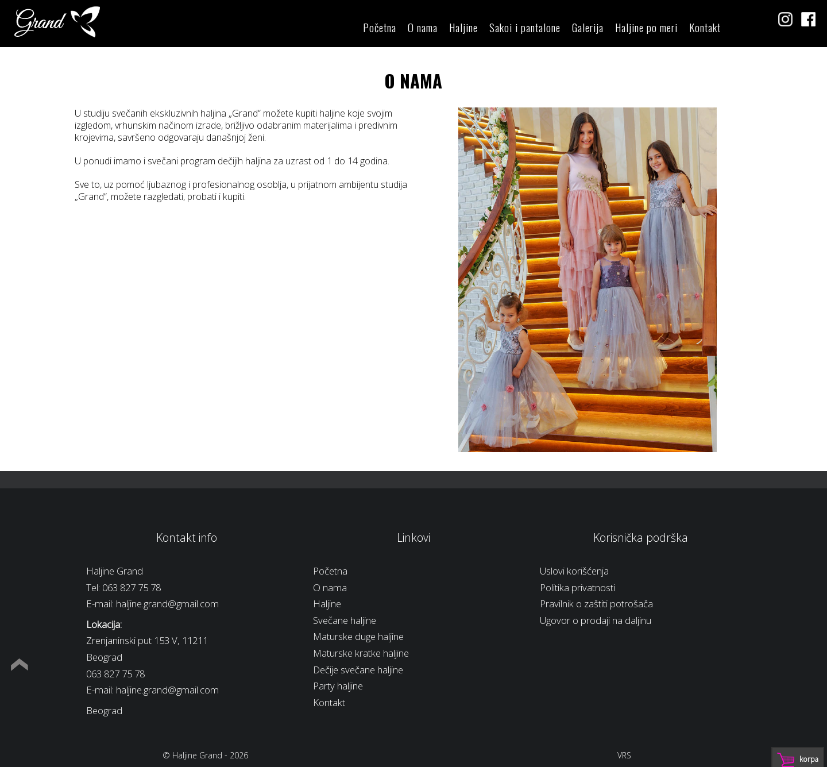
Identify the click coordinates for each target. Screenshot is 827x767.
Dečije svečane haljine (358, 669)
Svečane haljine (344, 620)
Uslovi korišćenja (574, 570)
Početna (379, 27)
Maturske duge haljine (358, 636)
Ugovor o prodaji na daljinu (595, 620)
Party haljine (338, 685)
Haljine (463, 27)
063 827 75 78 (131, 587)
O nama (423, 27)
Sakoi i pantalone (525, 27)
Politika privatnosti (577, 587)
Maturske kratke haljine (361, 653)
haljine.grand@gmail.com (167, 603)
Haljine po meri (646, 27)
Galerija (588, 27)
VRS (624, 755)
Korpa (808, 759)
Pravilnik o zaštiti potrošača (596, 603)
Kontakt (705, 27)
